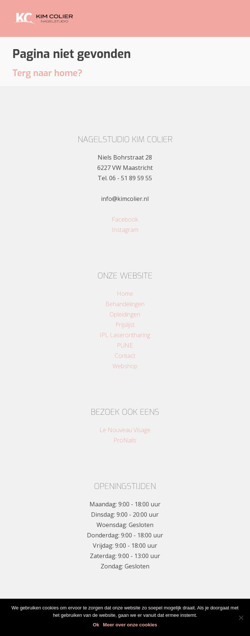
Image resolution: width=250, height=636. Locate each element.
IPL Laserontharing (124, 335)
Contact (125, 356)
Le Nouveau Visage (125, 430)
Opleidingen (124, 314)
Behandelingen (125, 304)
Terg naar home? (47, 73)
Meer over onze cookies (130, 625)
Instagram (125, 230)
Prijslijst (125, 325)
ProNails (125, 440)
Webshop (125, 366)
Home (125, 294)
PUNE (125, 345)
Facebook (125, 219)
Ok (96, 625)
